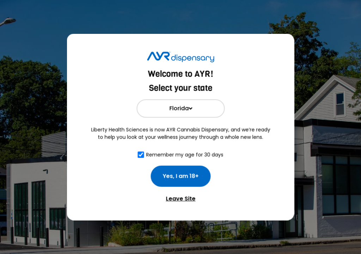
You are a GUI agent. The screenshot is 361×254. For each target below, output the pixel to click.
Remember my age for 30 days (185, 154)
